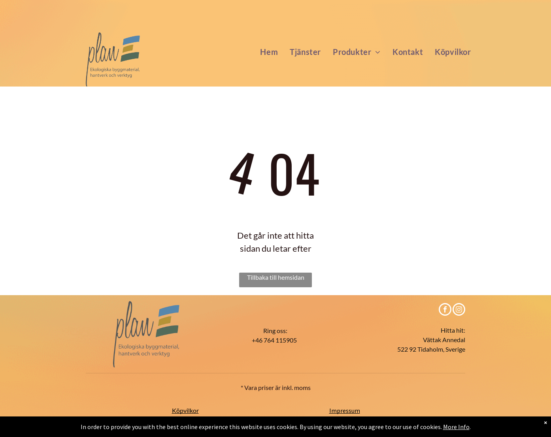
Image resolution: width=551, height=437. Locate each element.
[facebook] (445, 310)
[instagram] (459, 310)
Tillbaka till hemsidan (275, 277)
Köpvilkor (185, 410)
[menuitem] (269, 52)
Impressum (344, 410)
